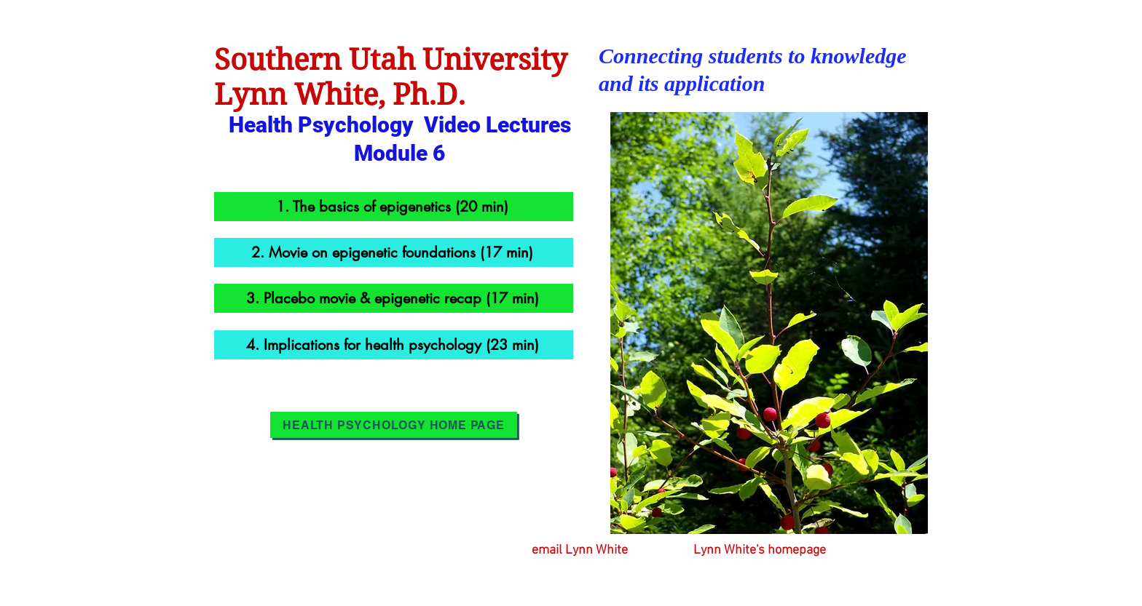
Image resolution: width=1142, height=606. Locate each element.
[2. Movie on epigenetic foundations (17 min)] (393, 252)
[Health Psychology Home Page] (393, 425)
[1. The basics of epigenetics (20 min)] (393, 206)
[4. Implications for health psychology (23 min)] (393, 344)
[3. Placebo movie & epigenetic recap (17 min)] (393, 298)
